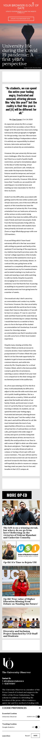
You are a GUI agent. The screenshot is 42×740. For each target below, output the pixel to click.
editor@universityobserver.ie (14, 681)
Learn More (6, 736)
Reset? (27, 736)
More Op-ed (17, 495)
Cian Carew (17, 119)
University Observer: (18, 716)
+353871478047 (9, 683)
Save (35, 735)
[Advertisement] (21, 76)
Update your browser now (20, 19)
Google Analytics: (18, 727)
